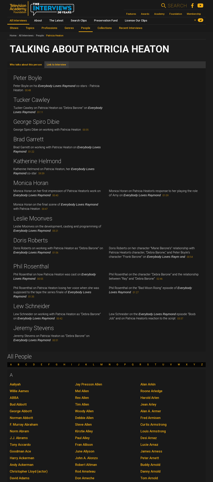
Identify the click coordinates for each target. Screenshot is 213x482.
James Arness (151, 451)
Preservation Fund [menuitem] (106, 20)
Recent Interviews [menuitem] (130, 28)
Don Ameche (84, 478)
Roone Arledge (151, 391)
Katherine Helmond (37, 161)
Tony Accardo (20, 445)
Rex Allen (82, 398)
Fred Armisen (150, 418)
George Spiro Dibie (36, 121)
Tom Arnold (149, 478)
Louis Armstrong (153, 431)
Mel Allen (82, 391)
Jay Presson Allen (88, 384)
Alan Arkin (148, 384)
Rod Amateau (85, 471)
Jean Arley (148, 404)
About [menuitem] (38, 20)
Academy (159, 13)
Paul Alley (82, 438)
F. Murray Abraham (24, 424)
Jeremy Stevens (33, 328)
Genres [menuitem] (69, 28)
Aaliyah (15, 384)
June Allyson (84, 451)
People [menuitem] (85, 28)
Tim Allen (82, 404)
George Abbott (21, 411)
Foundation (175, 13)
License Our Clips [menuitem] (136, 20)
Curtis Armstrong (153, 424)
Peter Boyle (27, 78)
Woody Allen (84, 411)
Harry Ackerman (22, 458)
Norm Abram (19, 431)
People (40, 35)
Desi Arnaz (148, 438)
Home (13, 35)
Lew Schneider (31, 306)
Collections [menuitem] (105, 28)
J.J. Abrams (19, 438)
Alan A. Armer (150, 411)
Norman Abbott (21, 418)
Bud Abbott (18, 404)
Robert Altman (86, 465)
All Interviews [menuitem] (18, 20)
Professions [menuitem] (49, 28)
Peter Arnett (149, 458)
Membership (194, 13)
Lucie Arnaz (149, 445)
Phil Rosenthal (31, 266)
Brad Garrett (28, 139)
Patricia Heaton (54, 35)
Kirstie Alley (84, 431)
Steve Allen (83, 424)
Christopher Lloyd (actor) (29, 471)
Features (131, 13)
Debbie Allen (84, 418)
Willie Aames (19, 391)
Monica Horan (30, 183)
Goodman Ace (20, 451)
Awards (145, 13)
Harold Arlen (149, 398)
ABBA (14, 398)
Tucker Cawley (31, 100)
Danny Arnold (150, 471)
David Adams (19, 478)
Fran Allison (84, 445)
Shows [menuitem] (14, 28)
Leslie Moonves (32, 218)
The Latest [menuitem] (56, 20)
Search (177, 6)
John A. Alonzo (86, 458)
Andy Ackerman (21, 465)
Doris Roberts (30, 240)
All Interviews (26, 35)
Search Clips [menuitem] (79, 20)
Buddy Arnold (150, 465)
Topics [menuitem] (30, 28)
